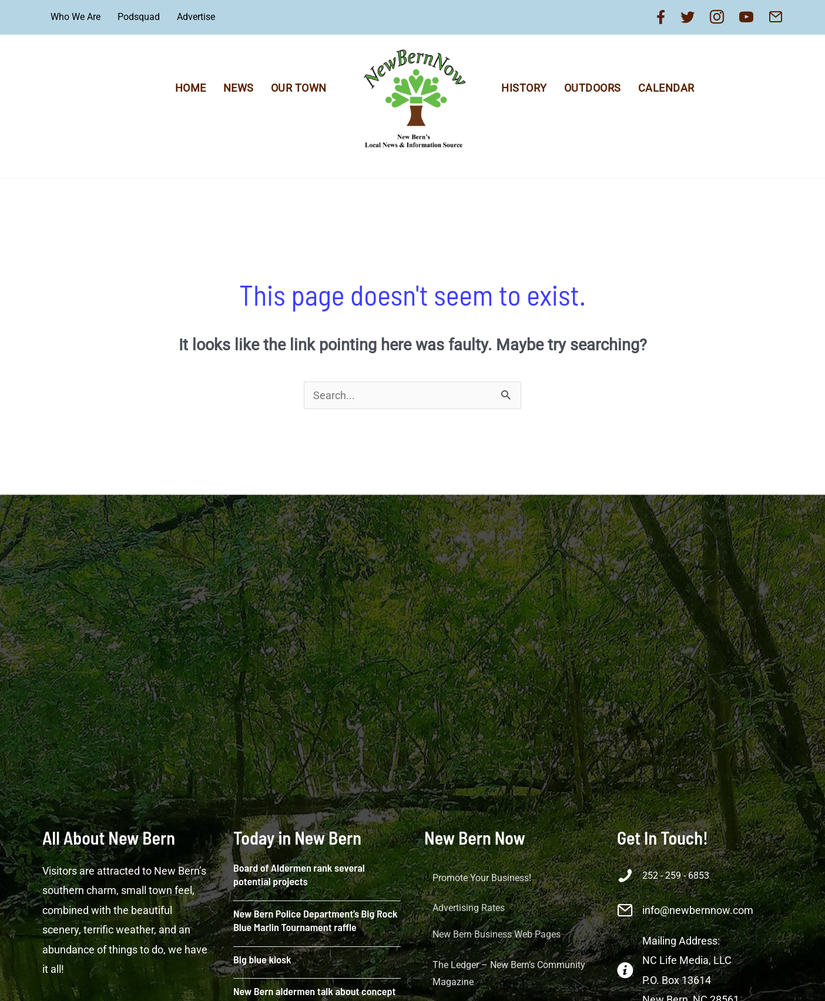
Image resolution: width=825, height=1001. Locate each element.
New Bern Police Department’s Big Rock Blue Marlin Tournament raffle (315, 920)
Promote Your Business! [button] (481, 877)
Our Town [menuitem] (299, 88)
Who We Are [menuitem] (75, 16)
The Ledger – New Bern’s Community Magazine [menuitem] (508, 973)
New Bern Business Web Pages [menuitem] (496, 934)
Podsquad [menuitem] (139, 16)
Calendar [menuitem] (666, 88)
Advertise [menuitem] (196, 16)
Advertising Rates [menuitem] (468, 907)
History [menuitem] (524, 88)
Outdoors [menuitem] (592, 88)
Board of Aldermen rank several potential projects (299, 874)
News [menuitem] (238, 88)
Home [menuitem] (190, 88)
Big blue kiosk (262, 959)
